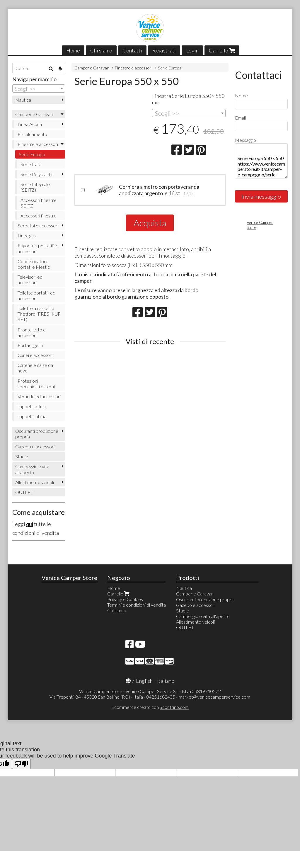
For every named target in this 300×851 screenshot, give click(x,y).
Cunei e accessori (35, 355)
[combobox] (189, 113)
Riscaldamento (32, 134)
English (144, 681)
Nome (241, 95)
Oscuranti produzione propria (36, 433)
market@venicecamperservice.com (214, 696)
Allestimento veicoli (34, 482)
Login (192, 50)
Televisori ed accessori (30, 279)
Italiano (165, 681)
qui (29, 524)
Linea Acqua (30, 124)
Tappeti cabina (32, 416)
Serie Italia (31, 164)
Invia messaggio (261, 196)
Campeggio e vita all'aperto (32, 469)
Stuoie (21, 456)
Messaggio (245, 140)
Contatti (132, 50)
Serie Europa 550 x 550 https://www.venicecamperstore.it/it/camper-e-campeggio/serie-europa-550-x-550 (261, 160)
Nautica (23, 100)
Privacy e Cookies (125, 599)
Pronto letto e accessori (32, 332)
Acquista (150, 222)
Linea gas (27, 235)
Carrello (222, 50)
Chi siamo (101, 50)
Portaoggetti (30, 345)
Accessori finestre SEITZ (39, 202)
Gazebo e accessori (34, 446)
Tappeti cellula (32, 406)
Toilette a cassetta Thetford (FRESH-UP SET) (39, 313)
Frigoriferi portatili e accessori (37, 248)
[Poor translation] (21, 764)
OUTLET (24, 492)
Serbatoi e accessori (38, 225)
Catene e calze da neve (35, 367)
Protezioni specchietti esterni (36, 383)
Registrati (164, 50)
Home (73, 50)
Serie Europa (170, 67)
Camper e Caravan (91, 67)
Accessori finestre (39, 215)
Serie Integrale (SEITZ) (35, 187)
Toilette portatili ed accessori (36, 295)
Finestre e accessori (133, 67)
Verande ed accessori (39, 396)
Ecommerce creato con (150, 707)
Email (240, 117)
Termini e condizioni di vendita (136, 604)
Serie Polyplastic (37, 174)
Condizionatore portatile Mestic (34, 264)
